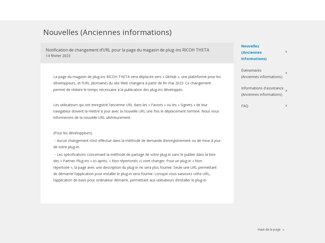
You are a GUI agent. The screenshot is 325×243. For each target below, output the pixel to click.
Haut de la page (269, 229)
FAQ (244, 105)
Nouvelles (262, 53)
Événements (261, 74)
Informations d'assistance (262, 92)
